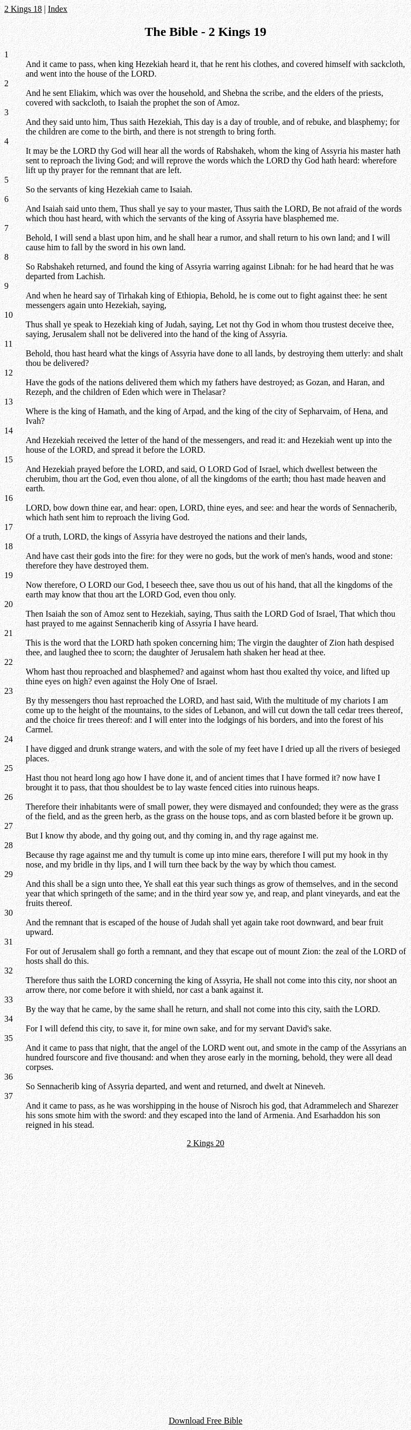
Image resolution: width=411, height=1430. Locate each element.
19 (8, 575)
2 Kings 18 (23, 8)
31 (8, 941)
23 (8, 690)
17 (8, 526)
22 (8, 662)
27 (8, 825)
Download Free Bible (205, 1420)
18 (8, 546)
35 (8, 1038)
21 (8, 633)
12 (8, 372)
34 (8, 1018)
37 (8, 1095)
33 (8, 999)
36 (8, 1076)
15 (8, 459)
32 (8, 970)
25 (8, 768)
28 (8, 845)
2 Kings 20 (205, 1143)
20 (8, 604)
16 (8, 498)
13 (8, 401)
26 (8, 797)
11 (8, 343)
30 (8, 912)
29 (8, 874)
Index (57, 8)
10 (8, 314)
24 (8, 739)
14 (8, 430)
